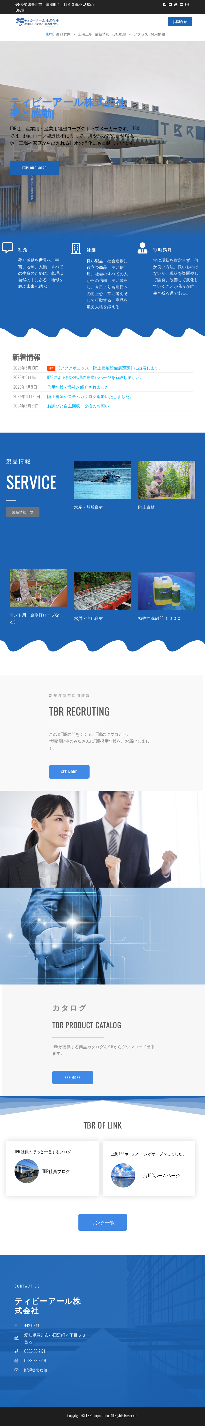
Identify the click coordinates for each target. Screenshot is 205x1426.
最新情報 (102, 33)
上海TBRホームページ (159, 1175)
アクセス (141, 33)
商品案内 (63, 33)
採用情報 (158, 33)
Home (50, 33)
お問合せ (180, 21)
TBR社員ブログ (56, 1171)
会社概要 (119, 33)
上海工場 (85, 33)
